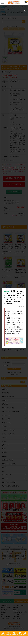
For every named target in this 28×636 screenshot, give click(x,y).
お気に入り (8, 633)
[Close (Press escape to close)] (25, 11)
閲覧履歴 (14, 633)
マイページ (25, 633)
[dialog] (14, 318)
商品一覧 (3, 633)
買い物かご (19, 633)
